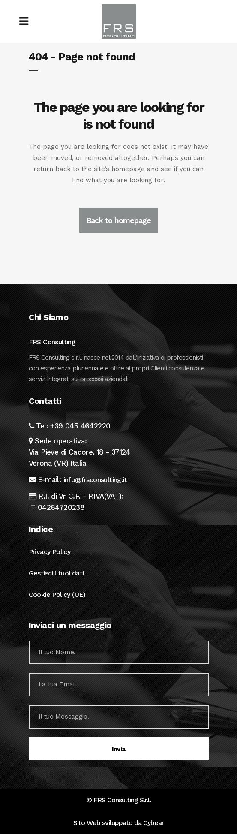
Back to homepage (118, 220)
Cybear (153, 823)
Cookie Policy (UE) (57, 594)
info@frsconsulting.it (95, 480)
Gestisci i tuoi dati (56, 573)
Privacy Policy (50, 552)
